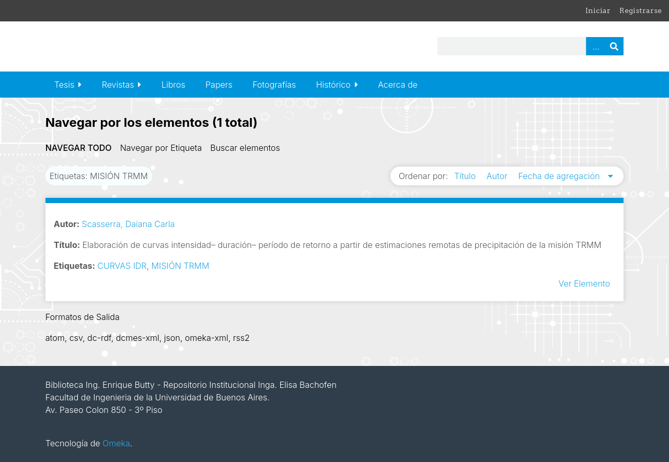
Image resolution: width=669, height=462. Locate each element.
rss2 (241, 338)
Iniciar (597, 10)
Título (466, 176)
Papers (219, 84)
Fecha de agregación (560, 176)
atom (55, 338)
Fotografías (274, 84)
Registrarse (640, 10)
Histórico (333, 84)
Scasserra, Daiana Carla (128, 224)
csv (76, 338)
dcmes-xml (137, 338)
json (172, 338)
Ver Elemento (584, 283)
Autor (498, 176)
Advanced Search (595, 46)
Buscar (614, 46)
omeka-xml (206, 338)
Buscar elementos (245, 148)
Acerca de (398, 84)
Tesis (64, 84)
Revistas (118, 84)
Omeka (116, 443)
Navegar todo (78, 148)
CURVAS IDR (121, 265)
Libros (174, 84)
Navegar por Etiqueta (161, 148)
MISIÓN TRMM (181, 265)
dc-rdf (99, 338)
